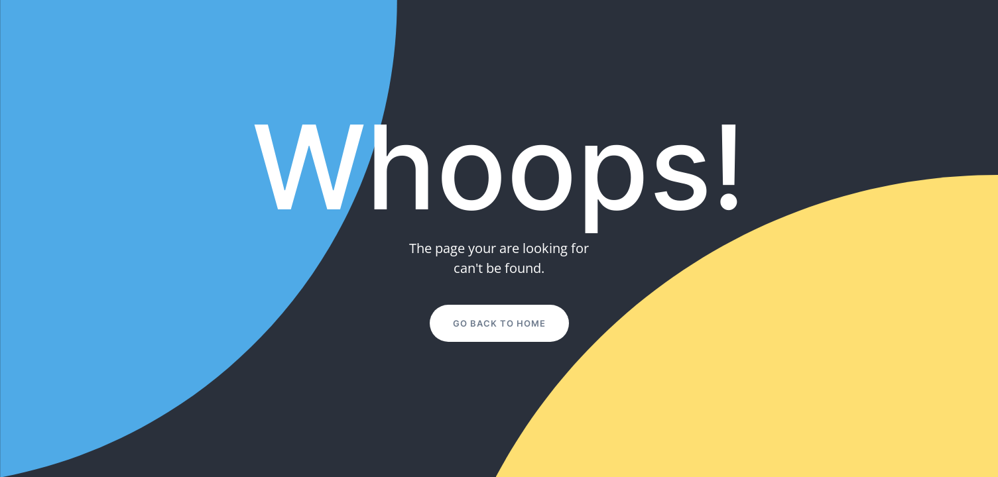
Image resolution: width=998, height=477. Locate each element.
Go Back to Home (499, 323)
